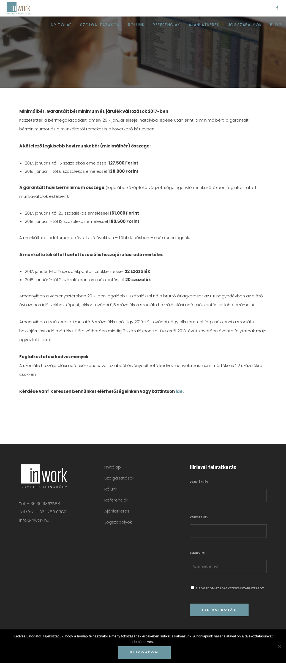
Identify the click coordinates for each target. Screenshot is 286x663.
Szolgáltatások (119, 478)
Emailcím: (197, 553)
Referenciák (116, 500)
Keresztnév (199, 517)
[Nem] (279, 646)
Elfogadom (144, 652)
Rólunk (110, 489)
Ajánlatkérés (116, 511)
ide (179, 391)
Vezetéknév (199, 482)
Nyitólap (112, 467)
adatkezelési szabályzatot (242, 588)
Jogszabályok (118, 522)
